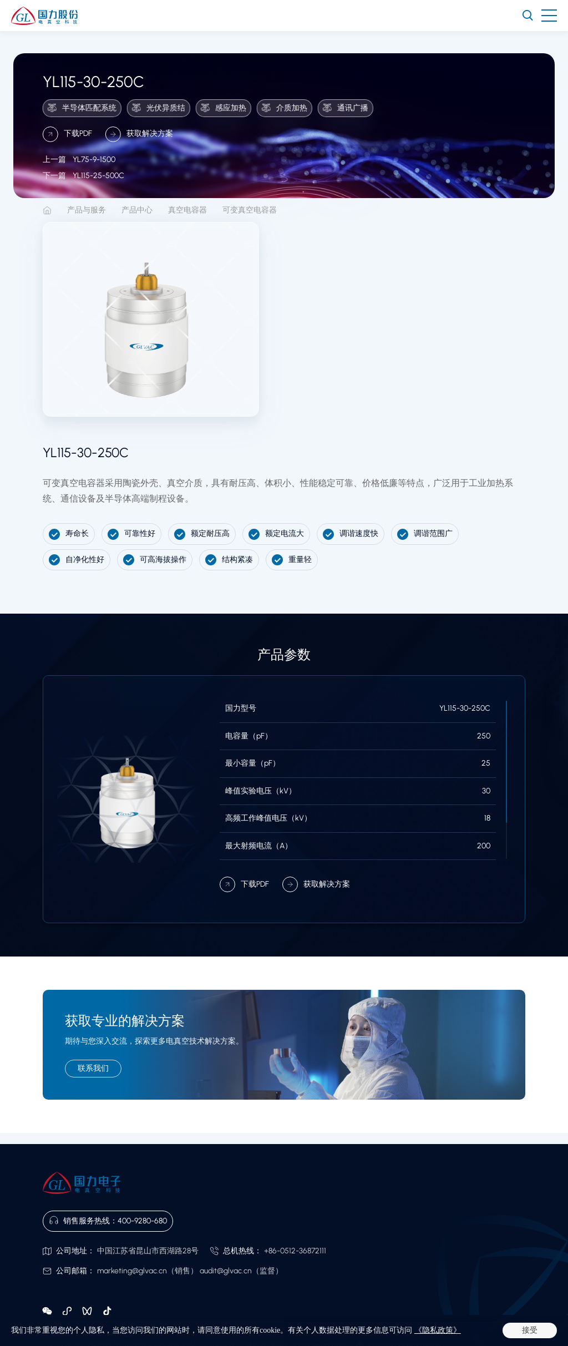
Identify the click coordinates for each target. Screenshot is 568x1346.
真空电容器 (187, 210)
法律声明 (56, 1334)
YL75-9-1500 (79, 172)
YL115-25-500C (83, 189)
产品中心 (137, 210)
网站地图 (120, 1334)
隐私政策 (88, 1334)
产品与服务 (86, 210)
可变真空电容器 (249, 210)
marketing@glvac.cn (132, 1271)
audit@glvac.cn (226, 1271)
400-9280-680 (142, 1221)
